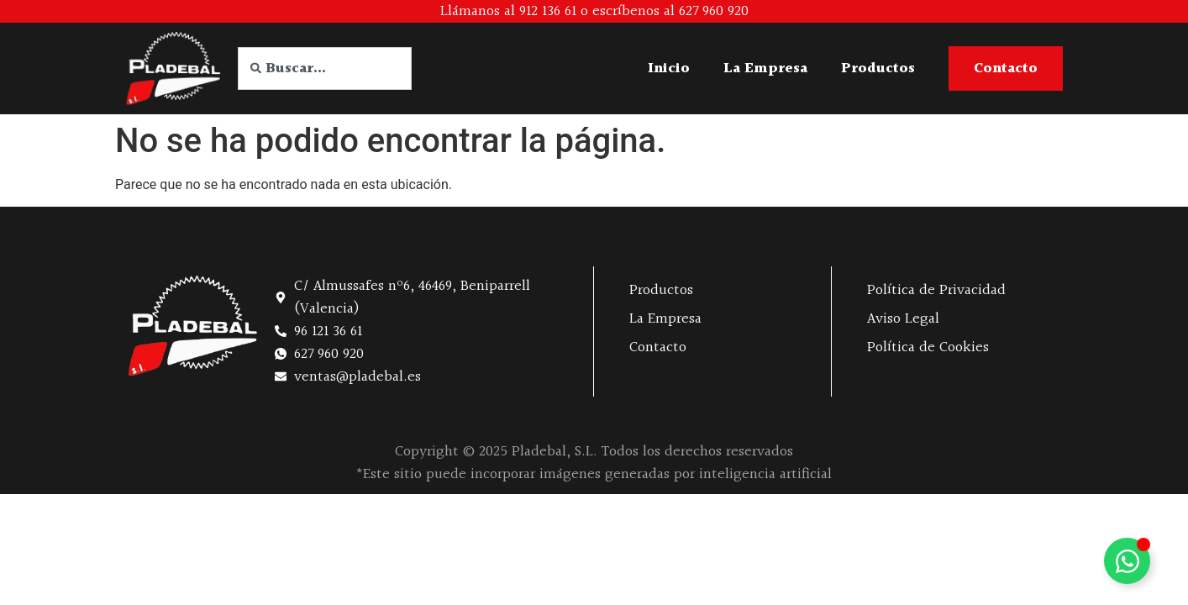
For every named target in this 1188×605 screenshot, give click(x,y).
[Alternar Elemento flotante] (1127, 561)
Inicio (669, 68)
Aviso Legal (903, 319)
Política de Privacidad (936, 290)
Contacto (657, 347)
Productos (878, 68)
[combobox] (325, 68)
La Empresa (765, 68)
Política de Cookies (928, 347)
